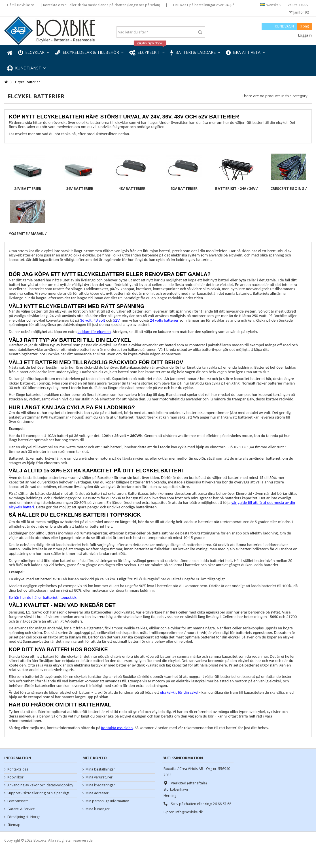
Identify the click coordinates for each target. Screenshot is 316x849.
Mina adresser (97, 793)
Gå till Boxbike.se (21, 5)
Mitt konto (94, 757)
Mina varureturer (99, 777)
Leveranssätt (17, 801)
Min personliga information (107, 801)
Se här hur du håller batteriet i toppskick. (43, 597)
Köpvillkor (15, 777)
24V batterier (27, 188)
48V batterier (131, 188)
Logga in (304, 35)
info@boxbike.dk (189, 812)
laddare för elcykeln (94, 331)
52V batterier (184, 188)
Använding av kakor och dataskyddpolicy (40, 785)
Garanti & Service (21, 809)
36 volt (86, 320)
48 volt (99, 320)
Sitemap (13, 825)
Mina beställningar (100, 769)
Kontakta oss (17, 769)
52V (116, 320)
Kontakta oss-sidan (117, 727)
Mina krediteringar (100, 785)
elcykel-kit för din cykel (179, 692)
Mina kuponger (98, 809)
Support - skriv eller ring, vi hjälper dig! (38, 793)
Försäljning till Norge (24, 817)
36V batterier (79, 188)
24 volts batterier (164, 320)
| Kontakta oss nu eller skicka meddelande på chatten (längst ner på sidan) (100, 5)
